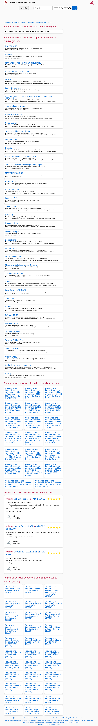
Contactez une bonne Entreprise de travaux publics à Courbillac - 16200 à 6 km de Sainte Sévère (13, 422)
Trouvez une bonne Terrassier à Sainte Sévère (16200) (53, 699)
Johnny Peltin (11, 298)
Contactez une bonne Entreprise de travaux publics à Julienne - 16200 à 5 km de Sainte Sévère (53, 408)
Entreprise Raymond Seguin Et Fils (20, 156)
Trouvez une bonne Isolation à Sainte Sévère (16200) (32, 654)
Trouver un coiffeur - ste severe (59, 720)
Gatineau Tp (10, 281)
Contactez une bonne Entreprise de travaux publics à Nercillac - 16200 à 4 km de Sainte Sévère (53, 393)
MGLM (8, 79)
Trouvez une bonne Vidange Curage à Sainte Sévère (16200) (32, 710)
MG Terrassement (13, 256)
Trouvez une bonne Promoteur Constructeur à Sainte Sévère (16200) (32, 687)
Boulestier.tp (10, 240)
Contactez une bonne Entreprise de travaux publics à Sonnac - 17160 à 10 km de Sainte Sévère (18, 484)
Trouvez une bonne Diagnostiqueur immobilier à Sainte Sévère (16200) (52, 591)
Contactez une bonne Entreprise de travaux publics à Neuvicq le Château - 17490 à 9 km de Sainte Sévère (33, 470)
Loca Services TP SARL (15, 290)
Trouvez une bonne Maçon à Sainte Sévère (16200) (52, 654)
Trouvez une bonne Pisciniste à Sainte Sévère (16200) (33, 676)
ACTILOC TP (11, 181)
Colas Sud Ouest (12, 123)
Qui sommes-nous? (18, 718)
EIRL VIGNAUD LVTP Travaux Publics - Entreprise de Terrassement (28, 97)
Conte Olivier (11, 206)
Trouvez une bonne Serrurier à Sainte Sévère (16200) (33, 699)
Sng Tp (8, 373)
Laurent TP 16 (11, 323)
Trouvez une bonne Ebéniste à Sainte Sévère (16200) (13, 604)
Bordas (8, 306)
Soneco (8, 54)
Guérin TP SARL (12, 348)
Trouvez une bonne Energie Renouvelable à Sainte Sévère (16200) (12, 642)
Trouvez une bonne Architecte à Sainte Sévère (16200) (33, 589)
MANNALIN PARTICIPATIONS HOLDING (23, 63)
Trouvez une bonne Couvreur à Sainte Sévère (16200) (33, 628)
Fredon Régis (11, 248)
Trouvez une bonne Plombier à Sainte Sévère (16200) (13, 687)
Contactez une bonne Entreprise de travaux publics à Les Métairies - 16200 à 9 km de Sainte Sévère (13, 469)
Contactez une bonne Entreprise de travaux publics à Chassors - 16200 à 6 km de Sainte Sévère (33, 422)
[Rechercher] (75, 8)
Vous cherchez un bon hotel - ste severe (48, 722)
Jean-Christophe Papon (15, 106)
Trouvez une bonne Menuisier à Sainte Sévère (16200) (33, 665)
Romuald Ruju (11, 223)
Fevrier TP (9, 215)
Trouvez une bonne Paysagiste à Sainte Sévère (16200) (53, 665)
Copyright (69, 718)
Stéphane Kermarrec (14, 273)
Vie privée (58, 718)
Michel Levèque (12, 231)
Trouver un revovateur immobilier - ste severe (17, 720)
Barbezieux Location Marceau (18, 365)
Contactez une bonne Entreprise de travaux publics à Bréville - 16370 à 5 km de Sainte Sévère (13, 408)
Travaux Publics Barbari (15, 340)
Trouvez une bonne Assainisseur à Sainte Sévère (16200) (11, 616)
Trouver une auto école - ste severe (69, 722)
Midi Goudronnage (22, 499)
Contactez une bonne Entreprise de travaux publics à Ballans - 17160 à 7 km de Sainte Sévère (53, 422)
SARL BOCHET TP (13, 114)
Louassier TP (11, 198)
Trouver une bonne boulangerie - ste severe (81, 720)
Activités (24, 8)
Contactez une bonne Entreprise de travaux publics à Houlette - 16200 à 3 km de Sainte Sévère (33, 393)
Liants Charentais (13, 88)
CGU (63, 718)
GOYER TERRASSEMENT (25, 552)
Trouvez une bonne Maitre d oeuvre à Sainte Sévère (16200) (12, 665)
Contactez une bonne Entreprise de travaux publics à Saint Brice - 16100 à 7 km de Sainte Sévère (53, 437)
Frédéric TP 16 (11, 315)
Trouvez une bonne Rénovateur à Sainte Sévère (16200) (13, 699)
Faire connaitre (51, 718)
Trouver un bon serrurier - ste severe (40, 720)
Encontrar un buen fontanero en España (49, 724)
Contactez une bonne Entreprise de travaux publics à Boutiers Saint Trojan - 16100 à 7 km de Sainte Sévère (33, 438)
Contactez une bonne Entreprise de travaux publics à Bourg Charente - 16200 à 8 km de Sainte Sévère (13, 454)
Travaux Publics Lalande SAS (18, 131)
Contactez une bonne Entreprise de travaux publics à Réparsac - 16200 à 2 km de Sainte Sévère (13, 393)
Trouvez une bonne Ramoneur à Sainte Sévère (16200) (52, 687)
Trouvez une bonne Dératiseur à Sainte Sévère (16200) (12, 589)
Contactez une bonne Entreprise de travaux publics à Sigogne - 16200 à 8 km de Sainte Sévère (33, 454)
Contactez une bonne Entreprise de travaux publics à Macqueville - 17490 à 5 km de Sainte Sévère (33, 408)
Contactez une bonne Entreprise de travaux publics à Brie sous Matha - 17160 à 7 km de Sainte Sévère (13, 437)
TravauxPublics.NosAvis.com (22, 3)
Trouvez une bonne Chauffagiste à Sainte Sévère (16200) (11, 629)
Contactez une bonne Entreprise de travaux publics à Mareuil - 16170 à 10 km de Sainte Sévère (48, 484)
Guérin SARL (11, 357)
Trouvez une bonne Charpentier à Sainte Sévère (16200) (53, 615)
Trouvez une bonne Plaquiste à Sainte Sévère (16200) (53, 676)
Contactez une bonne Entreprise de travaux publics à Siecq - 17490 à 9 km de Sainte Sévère (53, 469)
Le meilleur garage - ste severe (27, 722)
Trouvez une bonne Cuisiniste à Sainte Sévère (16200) (33, 604)
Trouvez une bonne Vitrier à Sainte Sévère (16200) (11, 710)
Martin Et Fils (11, 139)
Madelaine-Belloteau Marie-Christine (21, 265)
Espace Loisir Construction (17, 71)
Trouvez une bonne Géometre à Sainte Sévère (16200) (53, 604)
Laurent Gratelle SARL (23, 526)
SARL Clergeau (12, 190)
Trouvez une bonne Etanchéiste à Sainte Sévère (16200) (33, 641)
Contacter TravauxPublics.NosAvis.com (35, 718)
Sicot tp (8, 148)
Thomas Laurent (12, 332)
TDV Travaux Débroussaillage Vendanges (23, 164)
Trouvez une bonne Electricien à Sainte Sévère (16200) (52, 628)
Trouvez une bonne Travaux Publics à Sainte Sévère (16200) (52, 710)
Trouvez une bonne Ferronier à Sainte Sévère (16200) (13, 654)
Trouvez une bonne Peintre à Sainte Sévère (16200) (12, 676)
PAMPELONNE (38, 499)
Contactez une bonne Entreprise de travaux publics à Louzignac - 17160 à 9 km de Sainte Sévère (53, 454)
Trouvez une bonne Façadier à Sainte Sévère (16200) (53, 641)
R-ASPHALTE (11, 46)
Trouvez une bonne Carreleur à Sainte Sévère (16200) (33, 615)
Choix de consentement (78, 718)
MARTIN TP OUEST (14, 173)
